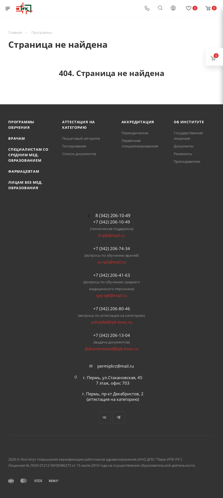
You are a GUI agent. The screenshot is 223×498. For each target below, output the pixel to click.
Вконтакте (105, 417)
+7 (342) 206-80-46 (111, 308)
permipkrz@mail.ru (115, 366)
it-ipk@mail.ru (111, 235)
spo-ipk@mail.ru (111, 295)
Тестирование (74, 146)
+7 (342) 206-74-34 (111, 248)
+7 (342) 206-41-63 (111, 275)
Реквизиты (183, 153)
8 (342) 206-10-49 (112, 215)
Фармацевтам (23, 171)
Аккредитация (138, 121)
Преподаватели (187, 161)
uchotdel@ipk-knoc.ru (111, 322)
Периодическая (135, 132)
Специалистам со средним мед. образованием (28, 155)
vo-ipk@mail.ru (111, 262)
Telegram (119, 417)
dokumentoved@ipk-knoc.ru (112, 348)
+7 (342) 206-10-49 (111, 222)
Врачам (16, 138)
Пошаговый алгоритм (81, 138)
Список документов (79, 153)
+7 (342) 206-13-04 (111, 335)
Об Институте (189, 121)
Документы (184, 146)
